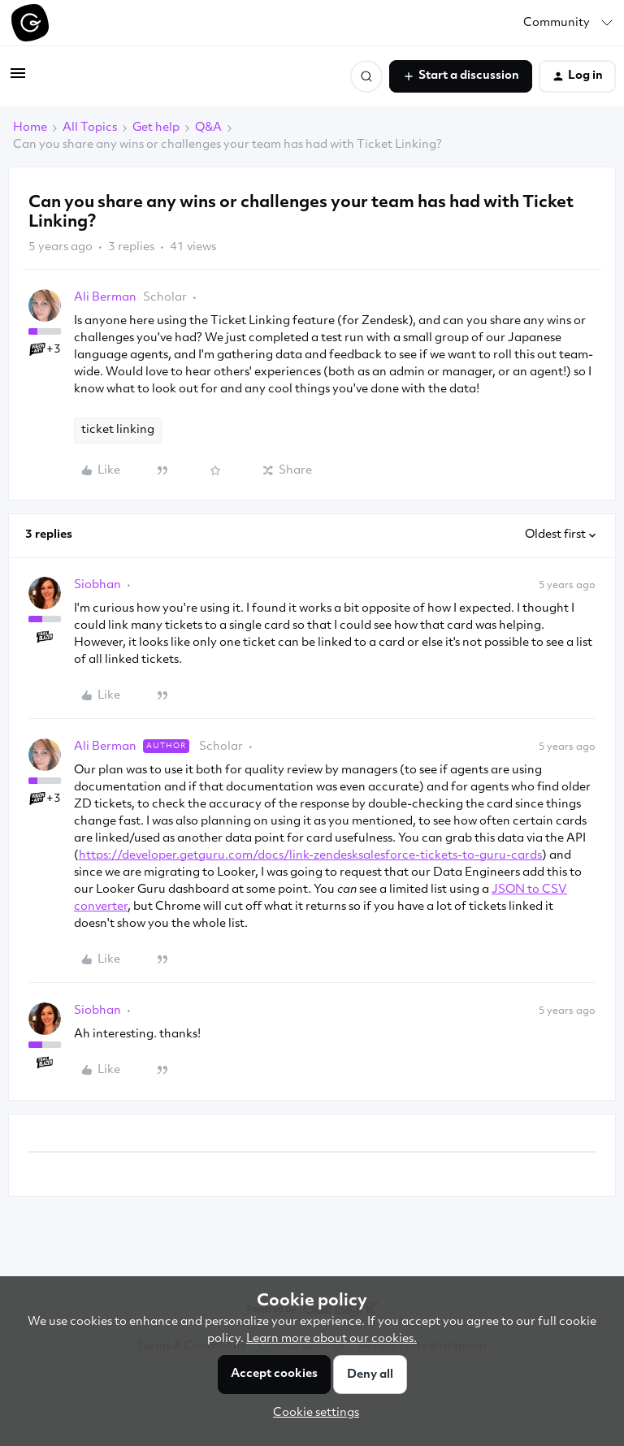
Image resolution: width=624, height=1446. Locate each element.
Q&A (208, 128)
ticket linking (117, 430)
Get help (156, 128)
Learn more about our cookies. (331, 1339)
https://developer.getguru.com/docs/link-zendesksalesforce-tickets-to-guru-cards (310, 856)
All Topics (90, 128)
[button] (18, 80)
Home (30, 128)
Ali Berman (105, 298)
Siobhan (97, 585)
